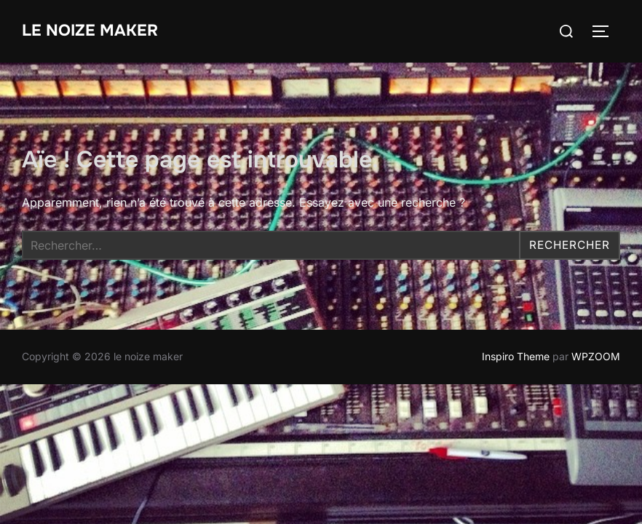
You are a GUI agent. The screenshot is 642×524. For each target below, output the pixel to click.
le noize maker (90, 30)
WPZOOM (595, 356)
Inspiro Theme (516, 356)
